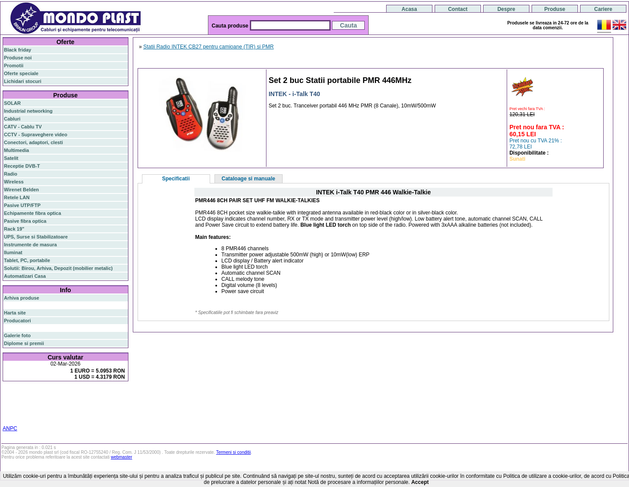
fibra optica (22, 395)
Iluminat (13, 252)
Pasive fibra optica (25, 221)
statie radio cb (89, 416)
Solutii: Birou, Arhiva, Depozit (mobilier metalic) (58, 268)
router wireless (99, 401)
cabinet (118, 411)
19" (30, 416)
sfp (46, 406)
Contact (458, 9)
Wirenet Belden (21, 189)
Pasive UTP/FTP (22, 205)
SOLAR (12, 103)
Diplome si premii (24, 343)
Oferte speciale (21, 73)
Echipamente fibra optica (32, 213)
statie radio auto (53, 416)
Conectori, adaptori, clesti (33, 142)
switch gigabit (19, 406)
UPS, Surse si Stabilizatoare (36, 236)
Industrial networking (28, 111)
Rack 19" (14, 228)
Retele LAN (17, 197)
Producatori (17, 320)
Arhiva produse (21, 297)
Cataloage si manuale (248, 179)
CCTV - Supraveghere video (35, 134)
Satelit (11, 158)
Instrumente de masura (30, 244)
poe (106, 395)
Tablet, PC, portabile (27, 260)
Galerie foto (17, 335)
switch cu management (82, 411)
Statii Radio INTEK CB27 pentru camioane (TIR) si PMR (208, 47)
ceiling (113, 406)
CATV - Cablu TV (23, 126)
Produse (554, 9)
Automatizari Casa (25, 276)
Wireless (14, 181)
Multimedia (16, 150)
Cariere (603, 9)
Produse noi (18, 57)
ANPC (10, 428)
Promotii (14, 65)
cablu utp (27, 411)
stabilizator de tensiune (77, 406)
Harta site (15, 312)
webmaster (121, 457)
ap (39, 406)
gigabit (91, 395)
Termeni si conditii (233, 452)
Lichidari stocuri (22, 81)
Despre (506, 9)
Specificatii (176, 179)
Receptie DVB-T (22, 166)
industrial (14, 416)
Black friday (17, 49)
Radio (10, 173)
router (72, 395)
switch (52, 395)
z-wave (47, 411)
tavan (9, 411)
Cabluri (12, 118)
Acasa (409, 9)
